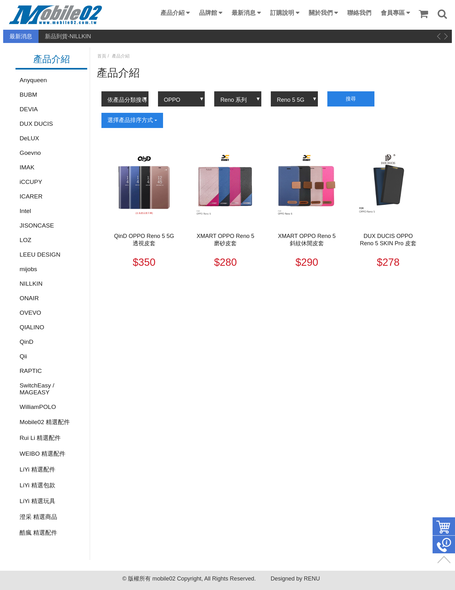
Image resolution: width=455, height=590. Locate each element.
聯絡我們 (359, 12)
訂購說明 (282, 12)
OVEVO (30, 312)
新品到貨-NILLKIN (68, 36)
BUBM (28, 94)
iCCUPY (31, 182)
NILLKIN (31, 283)
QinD (26, 341)
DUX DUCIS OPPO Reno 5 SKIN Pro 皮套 (388, 239)
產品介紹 (173, 12)
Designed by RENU (295, 578)
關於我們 (321, 12)
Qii (23, 356)
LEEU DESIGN (40, 254)
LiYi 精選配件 (37, 469)
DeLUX (29, 138)
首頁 (101, 55)
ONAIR (29, 298)
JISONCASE (37, 225)
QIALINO (32, 327)
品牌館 (208, 12)
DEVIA (29, 109)
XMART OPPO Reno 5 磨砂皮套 (225, 239)
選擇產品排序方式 (132, 120)
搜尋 (351, 98)
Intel (25, 211)
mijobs (28, 269)
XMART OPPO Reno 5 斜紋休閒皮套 (307, 239)
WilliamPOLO (38, 407)
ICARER (31, 196)
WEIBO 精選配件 (42, 453)
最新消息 (244, 12)
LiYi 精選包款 (37, 485)
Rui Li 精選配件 (40, 438)
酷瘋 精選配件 (38, 532)
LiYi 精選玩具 (37, 501)
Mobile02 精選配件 (45, 422)
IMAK (27, 167)
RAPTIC (31, 371)
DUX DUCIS (36, 123)
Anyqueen (33, 80)
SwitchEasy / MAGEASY (37, 389)
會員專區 (393, 12)
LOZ (25, 240)
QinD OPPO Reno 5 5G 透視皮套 (144, 239)
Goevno (30, 152)
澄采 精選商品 (38, 517)
